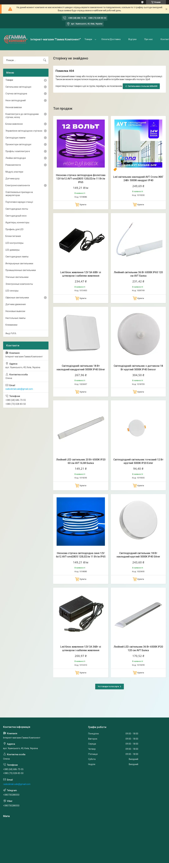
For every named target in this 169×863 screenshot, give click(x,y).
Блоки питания (13, 236)
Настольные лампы (15, 318)
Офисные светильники (17, 297)
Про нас (148, 39)
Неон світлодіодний (15, 100)
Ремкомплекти (13, 165)
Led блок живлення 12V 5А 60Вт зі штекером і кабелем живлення (80, 274)
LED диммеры (12, 250)
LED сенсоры (11, 290)
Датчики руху (12, 178)
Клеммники (11, 325)
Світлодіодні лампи (15, 137)
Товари (88, 39)
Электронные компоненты (19, 284)
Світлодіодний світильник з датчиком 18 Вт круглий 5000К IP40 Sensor (138, 367)
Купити (83, 204)
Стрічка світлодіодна (16, 93)
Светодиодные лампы (16, 256)
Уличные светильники (16, 277)
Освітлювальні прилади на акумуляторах (19, 194)
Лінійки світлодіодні (15, 158)
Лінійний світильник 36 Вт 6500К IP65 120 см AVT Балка (138, 274)
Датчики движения (15, 304)
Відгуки (132, 39)
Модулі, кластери (14, 172)
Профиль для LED (14, 229)
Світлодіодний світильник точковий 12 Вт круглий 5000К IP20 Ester (138, 461)
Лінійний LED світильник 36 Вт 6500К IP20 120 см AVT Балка (138, 648)
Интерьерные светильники (19, 263)
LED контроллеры (14, 243)
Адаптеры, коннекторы (17, 222)
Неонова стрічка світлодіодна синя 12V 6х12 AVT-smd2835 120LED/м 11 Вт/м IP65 (80, 555)
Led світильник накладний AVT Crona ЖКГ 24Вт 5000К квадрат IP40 (138, 178)
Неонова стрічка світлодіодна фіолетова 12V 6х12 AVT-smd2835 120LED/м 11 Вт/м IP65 (80, 179)
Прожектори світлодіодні (18, 144)
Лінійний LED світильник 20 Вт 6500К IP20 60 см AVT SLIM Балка (80, 461)
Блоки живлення (14, 124)
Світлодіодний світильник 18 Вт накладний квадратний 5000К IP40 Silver (81, 367)
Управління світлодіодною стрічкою (23, 131)
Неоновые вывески (15, 311)
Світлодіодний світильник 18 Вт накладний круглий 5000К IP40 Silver (138, 555)
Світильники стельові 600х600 (142, 86)
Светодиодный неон (16, 215)
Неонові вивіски (13, 107)
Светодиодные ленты (16, 209)
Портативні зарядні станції (19, 202)
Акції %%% (10, 333)
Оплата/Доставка (111, 39)
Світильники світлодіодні (18, 87)
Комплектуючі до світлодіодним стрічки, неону (22, 115)
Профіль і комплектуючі (17, 151)
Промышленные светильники (20, 270)
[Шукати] (44, 60)
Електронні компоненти (17, 185)
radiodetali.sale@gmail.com (19, 389)
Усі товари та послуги (108, 686)
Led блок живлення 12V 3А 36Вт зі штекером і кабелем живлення (80, 648)
